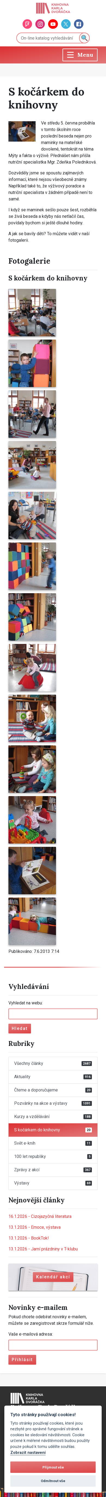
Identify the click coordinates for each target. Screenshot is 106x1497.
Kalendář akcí (53, 1276)
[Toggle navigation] (80, 55)
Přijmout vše (53, 1467)
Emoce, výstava (34, 1227)
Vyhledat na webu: (25, 1003)
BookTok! (28, 1238)
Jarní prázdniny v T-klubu (43, 1249)
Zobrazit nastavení (28, 1452)
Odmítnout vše (53, 1481)
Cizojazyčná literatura (39, 1216)
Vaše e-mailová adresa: (30, 1334)
